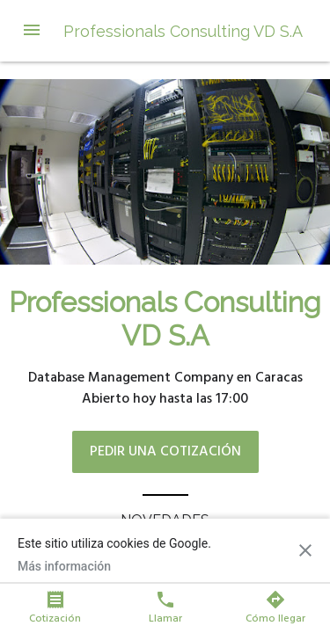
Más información (64, 566)
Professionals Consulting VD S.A (183, 31)
